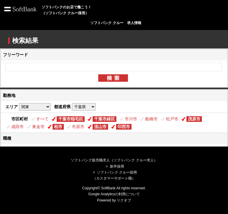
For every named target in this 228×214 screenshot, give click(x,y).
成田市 (17, 126)
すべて (42, 119)
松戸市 (172, 119)
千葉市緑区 (104, 119)
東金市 (38, 126)
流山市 (100, 126)
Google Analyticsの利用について (114, 194)
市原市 (78, 126)
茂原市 (194, 119)
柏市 (58, 126)
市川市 (131, 119)
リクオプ (124, 200)
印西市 (124, 126)
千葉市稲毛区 (70, 119)
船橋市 (151, 119)
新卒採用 (117, 166)
